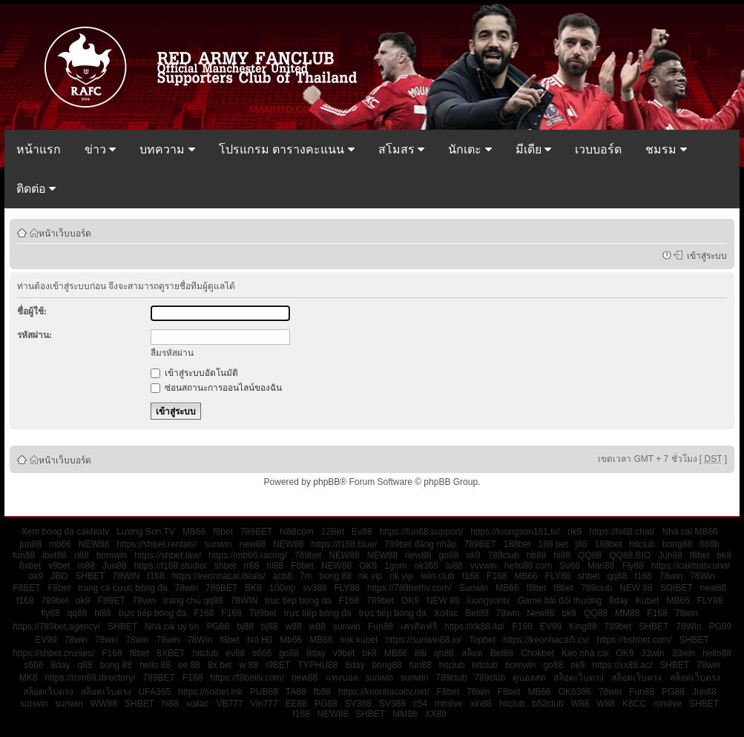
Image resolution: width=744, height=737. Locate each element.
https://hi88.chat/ (621, 531)
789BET (256, 531)
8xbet (30, 566)
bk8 (724, 555)
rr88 (251, 566)
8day (618, 600)
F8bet (302, 566)
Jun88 (670, 555)
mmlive (449, 703)
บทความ (166, 149)
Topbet (482, 640)
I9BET (278, 665)
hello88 (716, 653)
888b (709, 544)
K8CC (634, 703)
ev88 (235, 653)
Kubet (647, 600)
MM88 (627, 613)
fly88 (50, 613)
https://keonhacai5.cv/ (546, 640)
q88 (84, 665)
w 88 (249, 665)
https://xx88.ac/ (623, 665)
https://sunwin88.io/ (423, 640)
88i (421, 653)
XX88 (436, 714)
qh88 (444, 653)
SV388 (358, 703)
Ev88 (362, 531)
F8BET (26, 588)
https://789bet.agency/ (56, 626)
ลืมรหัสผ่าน (172, 353)
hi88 (561, 555)
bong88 (677, 544)
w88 (294, 626)
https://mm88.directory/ (90, 677)
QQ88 (590, 555)
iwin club (438, 576)
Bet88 (476, 613)
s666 (261, 653)
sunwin (217, 544)
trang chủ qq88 (193, 600)
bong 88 (336, 576)
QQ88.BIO (630, 555)
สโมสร (401, 149)
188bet (517, 544)
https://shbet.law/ (167, 555)
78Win (702, 576)
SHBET (90, 576)
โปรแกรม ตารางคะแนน (287, 149)
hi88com (296, 531)
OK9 (368, 566)
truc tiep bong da (298, 600)
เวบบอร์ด (598, 149)
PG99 (719, 626)
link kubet (359, 640)
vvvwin (483, 566)
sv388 (314, 588)
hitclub (642, 544)
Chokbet (537, 653)
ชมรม (665, 149)
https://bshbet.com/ (633, 640)
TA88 (296, 692)
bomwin (111, 555)
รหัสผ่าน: (34, 335)
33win (652, 653)
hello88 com (528, 566)
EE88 (296, 703)
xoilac (197, 703)
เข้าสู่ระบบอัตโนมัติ (194, 373)
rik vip (370, 576)
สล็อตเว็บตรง (578, 677)
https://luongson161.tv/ (515, 531)
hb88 (537, 555)
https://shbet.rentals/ (156, 544)
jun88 (31, 544)
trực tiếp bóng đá (152, 613)
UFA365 (155, 692)
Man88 (601, 566)
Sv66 (570, 566)
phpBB (326, 482)
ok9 (574, 531)
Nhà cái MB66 (689, 531)
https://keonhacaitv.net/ (383, 692)
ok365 (426, 566)
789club (503, 555)
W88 (580, 703)
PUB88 (264, 692)
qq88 (618, 576)
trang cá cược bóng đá (122, 588)
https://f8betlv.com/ (247, 677)
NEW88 (94, 544)
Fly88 (633, 566)
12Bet (332, 531)
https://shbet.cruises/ (53, 653)
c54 (420, 703)
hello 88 (155, 665)
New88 (540, 613)
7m (306, 576)
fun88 (24, 555)
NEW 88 (636, 588)
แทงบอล (342, 677)
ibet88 (54, 555)
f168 (155, 576)
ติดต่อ (36, 188)
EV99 (551, 626)
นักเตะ (469, 149)
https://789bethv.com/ (409, 588)
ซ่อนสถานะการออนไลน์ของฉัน (216, 388)
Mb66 (291, 640)
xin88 (481, 703)
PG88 (217, 626)
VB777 (229, 703)
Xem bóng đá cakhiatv (66, 531)
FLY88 (557, 576)
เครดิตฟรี (419, 626)
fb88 (322, 692)
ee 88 (189, 665)
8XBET (171, 653)
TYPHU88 (317, 665)
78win (670, 576)
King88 (582, 626)
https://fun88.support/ (421, 531)
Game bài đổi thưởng (560, 600)
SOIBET (676, 588)
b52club (548, 703)
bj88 (245, 626)
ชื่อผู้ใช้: (32, 311)
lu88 (454, 566)
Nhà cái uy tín (172, 626)
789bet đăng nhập (420, 544)
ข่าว (100, 149)
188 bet (553, 544)
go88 (449, 555)
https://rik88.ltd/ (474, 626)
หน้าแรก (38, 149)
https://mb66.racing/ (247, 555)
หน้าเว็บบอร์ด (65, 232)
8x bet (220, 665)
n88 (81, 555)
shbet (225, 566)
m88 (86, 566)
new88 (253, 544)
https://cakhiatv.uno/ (690, 566)
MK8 (28, 677)
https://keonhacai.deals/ (219, 576)
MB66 (193, 531)
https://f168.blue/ (345, 544)
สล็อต (472, 653)
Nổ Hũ (259, 640)
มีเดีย (533, 149)
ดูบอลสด (529, 677)
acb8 (282, 576)
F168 (497, 576)
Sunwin (473, 588)
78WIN (126, 576)
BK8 (253, 588)
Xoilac (446, 613)
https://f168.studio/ (170, 566)
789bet (308, 555)
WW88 (103, 703)
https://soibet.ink (210, 692)
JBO (59, 576)
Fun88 (380, 626)
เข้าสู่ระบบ (704, 255)
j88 (581, 544)
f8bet (223, 531)
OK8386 (575, 692)
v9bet (59, 566)
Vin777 (263, 703)
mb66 (60, 544)
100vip (282, 588)
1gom (395, 566)
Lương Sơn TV (145, 531)
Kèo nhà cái (585, 653)
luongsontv (488, 600)
